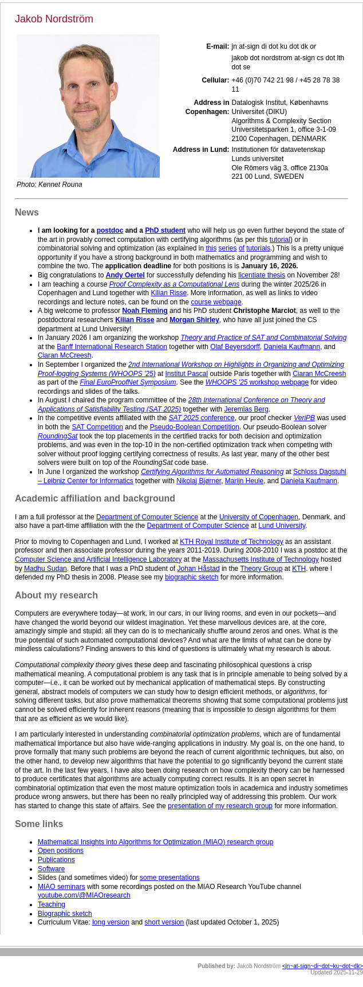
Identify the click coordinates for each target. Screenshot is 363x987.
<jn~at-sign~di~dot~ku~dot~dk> (322, 966)
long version (110, 922)
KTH (299, 569)
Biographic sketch (65, 914)
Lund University (281, 526)
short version (164, 922)
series (228, 248)
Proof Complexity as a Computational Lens (174, 284)
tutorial (280, 240)
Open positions (61, 851)
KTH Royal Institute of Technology (231, 542)
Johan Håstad (198, 569)
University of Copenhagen (258, 517)
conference (202, 418)
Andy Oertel (125, 275)
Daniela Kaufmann (291, 347)
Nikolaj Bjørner (198, 481)
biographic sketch (191, 577)
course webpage (216, 302)
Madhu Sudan (45, 569)
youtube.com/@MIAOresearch (84, 895)
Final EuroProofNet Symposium (128, 382)
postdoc (110, 230)
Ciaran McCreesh (64, 355)
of (241, 248)
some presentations (170, 878)
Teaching (51, 904)
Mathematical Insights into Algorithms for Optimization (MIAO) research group (156, 842)
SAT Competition (97, 427)
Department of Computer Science (147, 517)
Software (51, 869)
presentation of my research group (220, 806)
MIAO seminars (61, 887)
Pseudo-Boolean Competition (194, 427)
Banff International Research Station (112, 347)
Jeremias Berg (246, 409)
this (211, 248)
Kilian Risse (169, 293)
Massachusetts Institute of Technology (261, 559)
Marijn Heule (244, 481)
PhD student (165, 230)
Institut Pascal (186, 374)
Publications (56, 860)
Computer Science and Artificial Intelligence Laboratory (98, 559)
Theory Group (261, 569)
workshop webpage (257, 382)
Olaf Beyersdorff (234, 347)
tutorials (258, 248)
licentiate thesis (261, 275)
